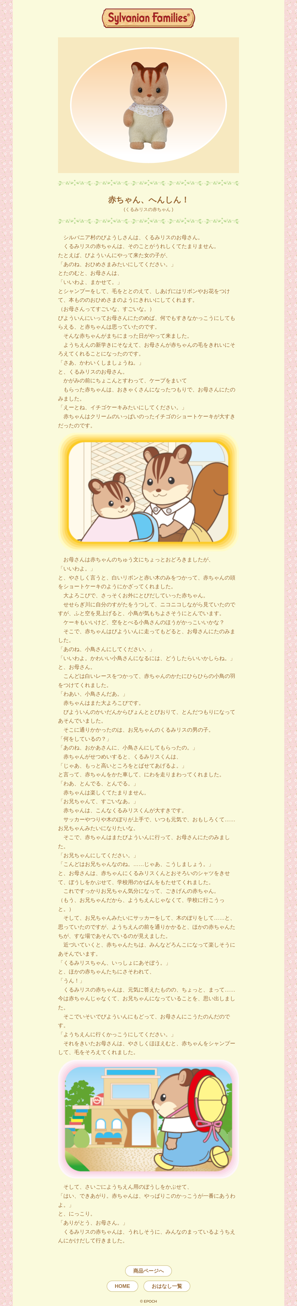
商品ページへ (148, 1271)
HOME (122, 1286)
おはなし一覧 (167, 1286)
